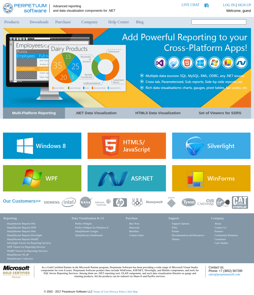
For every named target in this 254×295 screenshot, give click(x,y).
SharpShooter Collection (20, 258)
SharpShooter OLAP (18, 254)
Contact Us (220, 227)
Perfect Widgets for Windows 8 (91, 227)
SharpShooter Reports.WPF (21, 227)
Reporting (10, 218)
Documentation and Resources (188, 235)
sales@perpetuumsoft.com (224, 274)
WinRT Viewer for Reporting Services (27, 251)
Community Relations (226, 235)
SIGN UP (244, 5)
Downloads (39, 22)
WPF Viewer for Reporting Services (26, 247)
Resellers (134, 231)
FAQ (174, 227)
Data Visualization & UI (88, 218)
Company (89, 22)
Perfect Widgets (83, 223)
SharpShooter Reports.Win (21, 223)
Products (11, 22)
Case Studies (221, 243)
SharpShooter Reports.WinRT (22, 239)
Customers (220, 239)
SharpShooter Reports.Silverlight (24, 235)
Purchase (63, 22)
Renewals (134, 227)
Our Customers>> (22, 201)
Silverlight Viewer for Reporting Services (29, 243)
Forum (175, 231)
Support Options (180, 223)
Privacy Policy (118, 291)
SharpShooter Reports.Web (21, 231)
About (218, 223)
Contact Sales (136, 235)
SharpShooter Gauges (86, 231)
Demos (175, 239)
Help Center (118, 22)
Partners (219, 231)
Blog (140, 22)
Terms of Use (100, 291)
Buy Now (134, 223)
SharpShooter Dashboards (89, 235)
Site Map (133, 291)
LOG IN (229, 5)
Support (173, 218)
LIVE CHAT (190, 5)
